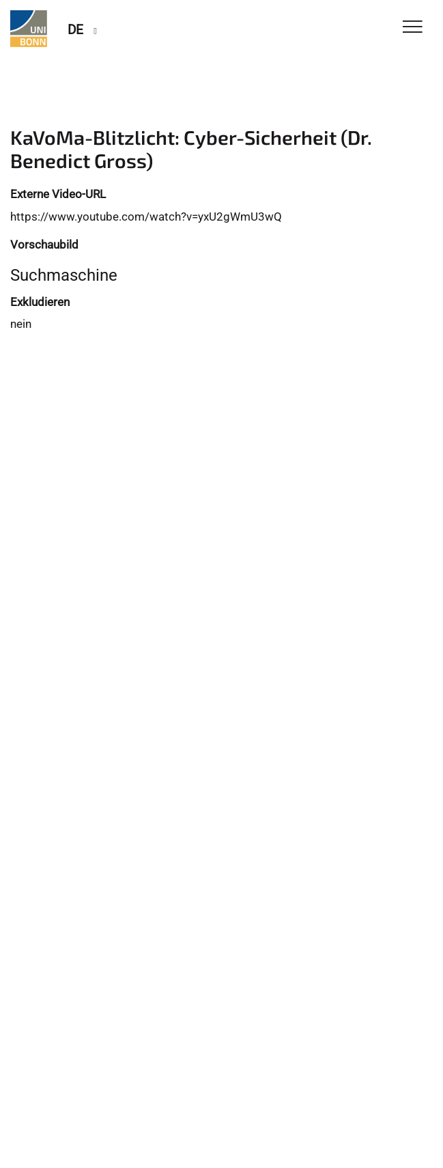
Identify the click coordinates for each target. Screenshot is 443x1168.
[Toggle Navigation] (413, 28)
